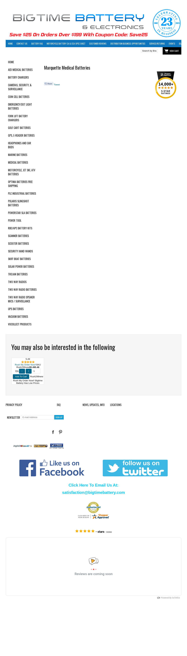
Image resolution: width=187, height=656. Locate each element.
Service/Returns (157, 43)
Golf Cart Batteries (19, 128)
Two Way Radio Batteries (22, 290)
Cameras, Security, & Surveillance (20, 87)
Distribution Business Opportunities (127, 43)
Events (172, 43)
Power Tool (14, 220)
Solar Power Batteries (21, 267)
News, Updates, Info (94, 405)
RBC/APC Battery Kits (20, 228)
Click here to (18, 51)
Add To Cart (21, 376)
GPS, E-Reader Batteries (21, 135)
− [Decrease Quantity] (22, 371)
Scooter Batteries (18, 244)
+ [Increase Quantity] (28, 371)
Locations (115, 405)
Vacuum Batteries (18, 317)
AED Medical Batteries (20, 70)
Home (10, 43)
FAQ (59, 405)
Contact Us (22, 43)
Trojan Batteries (18, 274)
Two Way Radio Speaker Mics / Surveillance (21, 299)
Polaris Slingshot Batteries (18, 203)
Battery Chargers (18, 77)
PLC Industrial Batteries (22, 193)
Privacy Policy (14, 405)
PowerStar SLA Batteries (22, 213)
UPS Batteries (16, 309)
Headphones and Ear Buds (19, 145)
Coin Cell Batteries (18, 97)
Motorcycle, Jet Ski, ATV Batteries (21, 172)
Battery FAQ (37, 43)
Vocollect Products (19, 324)
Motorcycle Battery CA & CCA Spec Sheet (66, 43)
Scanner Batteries (18, 236)
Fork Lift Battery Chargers (18, 118)
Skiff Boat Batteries (19, 259)
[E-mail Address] (37, 417)
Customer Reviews (97, 43)
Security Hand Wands (20, 251)
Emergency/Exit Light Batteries (20, 106)
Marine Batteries (17, 155)
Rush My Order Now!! (25, 364)
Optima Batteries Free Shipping (20, 184)
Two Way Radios (17, 282)
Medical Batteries (18, 162)
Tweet (57, 84)
